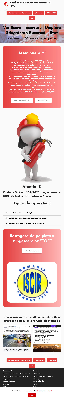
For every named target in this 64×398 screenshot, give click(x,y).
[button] (32, 213)
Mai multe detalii (22, 100)
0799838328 (51, 13)
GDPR (50, 393)
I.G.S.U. (35, 384)
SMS (32, 18)
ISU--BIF (35, 386)
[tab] (32, 213)
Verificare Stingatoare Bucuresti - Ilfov (31, 4)
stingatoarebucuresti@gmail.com (19, 13)
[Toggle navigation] (5, 9)
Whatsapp (38, 13)
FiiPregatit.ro (37, 388)
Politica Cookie (41, 393)
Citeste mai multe (32, 251)
